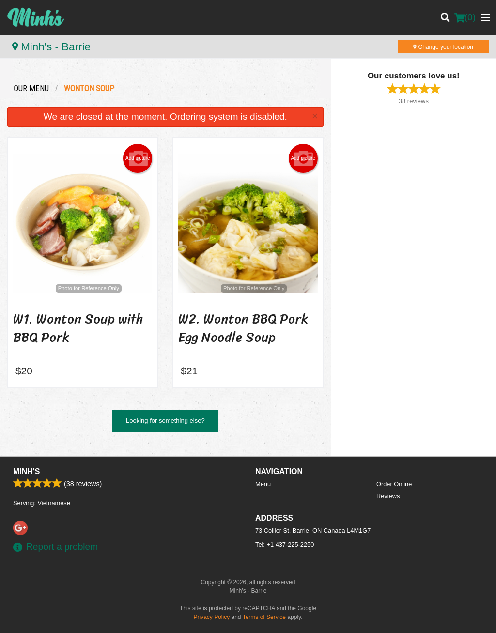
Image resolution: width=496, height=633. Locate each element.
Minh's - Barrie (51, 47)
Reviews (388, 496)
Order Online (394, 484)
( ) (465, 17)
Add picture (137, 158)
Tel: (284, 544)
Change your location (443, 47)
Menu (263, 484)
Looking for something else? (165, 420)
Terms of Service (264, 617)
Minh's (26, 471)
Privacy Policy (212, 617)
